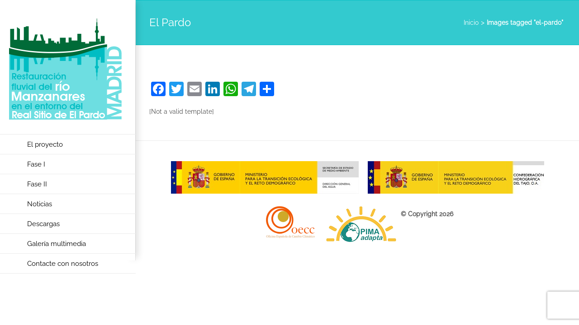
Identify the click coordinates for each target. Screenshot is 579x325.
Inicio (471, 22)
